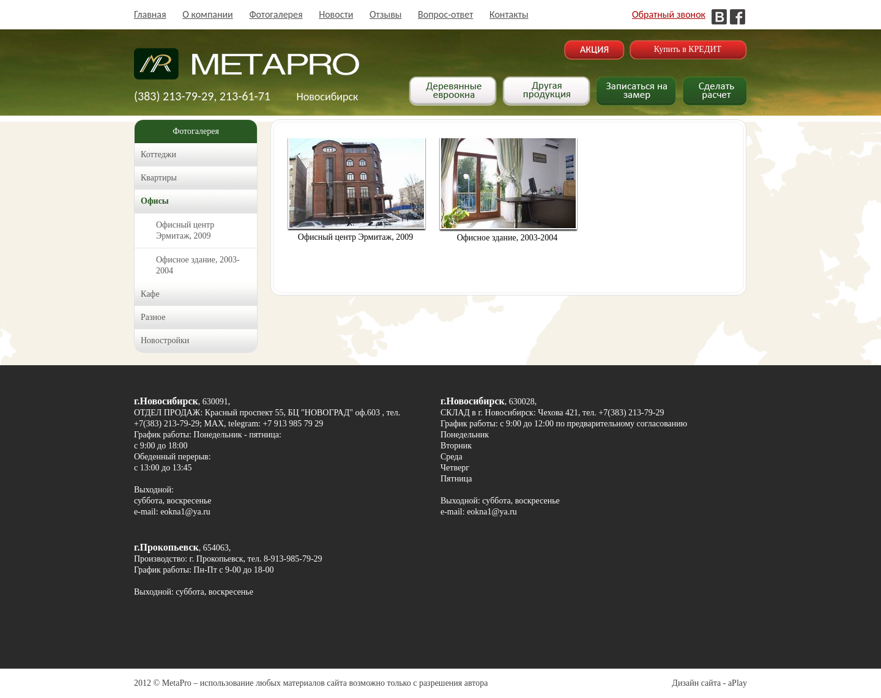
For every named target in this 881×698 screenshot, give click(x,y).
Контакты (509, 14)
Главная (150, 14)
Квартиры (159, 177)
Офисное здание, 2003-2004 (198, 265)
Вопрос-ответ (445, 14)
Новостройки (165, 340)
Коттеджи (158, 154)
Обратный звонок (668, 14)
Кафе (150, 294)
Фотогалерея (275, 14)
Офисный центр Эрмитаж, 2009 (185, 230)
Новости (336, 14)
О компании (207, 14)
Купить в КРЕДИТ (687, 49)
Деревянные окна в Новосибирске (246, 70)
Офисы (155, 201)
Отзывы (386, 14)
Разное (153, 317)
